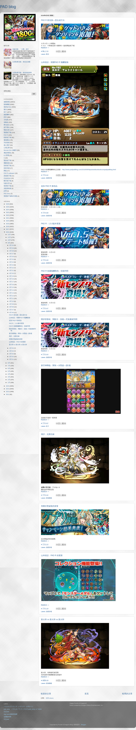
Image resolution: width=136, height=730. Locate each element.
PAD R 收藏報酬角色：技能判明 (54, 271)
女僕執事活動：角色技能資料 (22, 72)
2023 (8, 212)
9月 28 (11, 251)
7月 (9, 365)
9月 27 (11, 253)
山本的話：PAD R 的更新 (52, 555)
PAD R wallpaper (9, 173)
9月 (9, 243)
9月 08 (11, 307)
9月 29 (11, 248)
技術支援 (7, 168)
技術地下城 (7, 165)
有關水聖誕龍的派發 (49, 506)
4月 (9, 374)
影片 (47, 426)
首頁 (87, 694)
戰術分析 (7, 130)
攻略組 (6, 122)
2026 (8, 204)
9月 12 (11, 295)
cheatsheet (7, 178)
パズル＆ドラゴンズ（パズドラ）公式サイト (18, 706)
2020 (8, 221)
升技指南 (7, 142)
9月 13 (11, 293)
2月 (9, 379)
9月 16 (11, 284)
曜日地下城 (7, 181)
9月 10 (11, 301)
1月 (9, 382)
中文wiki (6, 719)
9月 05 (11, 348)
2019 (8, 223)
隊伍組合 (7, 125)
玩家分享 (7, 183)
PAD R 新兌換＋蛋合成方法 (52, 20)
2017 (8, 229)
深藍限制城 (7, 188)
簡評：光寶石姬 (47, 434)
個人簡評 (7, 145)
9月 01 (11, 359)
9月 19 (11, 276)
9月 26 (11, 256)
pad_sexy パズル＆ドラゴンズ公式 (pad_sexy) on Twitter (23, 709)
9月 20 (11, 273)
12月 (9, 234)
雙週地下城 (7, 132)
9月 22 (11, 268)
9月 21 (11, 270)
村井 (5, 117)
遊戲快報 (49, 178)
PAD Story (7, 193)
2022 (8, 215)
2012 (8, 394)
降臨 (5, 170)
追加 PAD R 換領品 (49, 186)
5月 (9, 371)
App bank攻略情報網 (10, 714)
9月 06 (11, 312)
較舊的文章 (127, 694)
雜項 (47, 54)
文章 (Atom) (49, 698)
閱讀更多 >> (45, 48)
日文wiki (6, 711)
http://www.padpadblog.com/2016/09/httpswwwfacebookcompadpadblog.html (89, 169)
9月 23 (11, 265)
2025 (8, 207)
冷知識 (6, 120)
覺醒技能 (7, 163)
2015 (8, 386)
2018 (8, 226)
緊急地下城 (7, 160)
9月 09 (11, 304)
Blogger (83, 724)
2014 (8, 389)
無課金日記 (7, 107)
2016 (8, 232)
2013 (8, 391)
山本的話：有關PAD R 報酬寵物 (54, 62)
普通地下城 (7, 186)
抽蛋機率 (7, 114)
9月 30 (11, 245)
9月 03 (11, 354)
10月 (9, 240)
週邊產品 (7, 140)
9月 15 (11, 287)
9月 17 (11, 281)
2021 (8, 218)
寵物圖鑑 (49, 498)
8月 (9, 363)
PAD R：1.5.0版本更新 (51, 224)
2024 (8, 209)
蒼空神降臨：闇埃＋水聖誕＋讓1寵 (56, 365)
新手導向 (7, 127)
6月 (9, 368)
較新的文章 (46, 694)
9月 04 (11, 351)
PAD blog (8, 6)
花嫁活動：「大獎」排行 (20, 49)
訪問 (5, 191)
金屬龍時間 (7, 717)
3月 (9, 377)
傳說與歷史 (7, 153)
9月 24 (11, 262)
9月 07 (11, 310)
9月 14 (11, 290)
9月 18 (11, 279)
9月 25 (11, 259)
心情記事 (7, 148)
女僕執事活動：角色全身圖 (21, 62)
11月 (9, 237)
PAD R (6, 135)
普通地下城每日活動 (10, 196)
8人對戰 (6, 155)
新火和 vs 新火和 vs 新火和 (52, 619)
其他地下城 (7, 176)
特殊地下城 (7, 137)
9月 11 (11, 298)
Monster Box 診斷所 (10, 150)
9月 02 (11, 356)
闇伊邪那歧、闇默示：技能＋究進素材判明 (59, 319)
